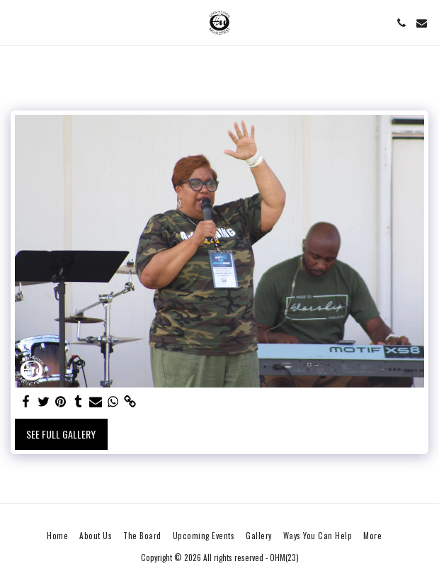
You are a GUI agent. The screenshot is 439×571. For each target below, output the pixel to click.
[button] (16, 22)
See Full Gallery (61, 433)
